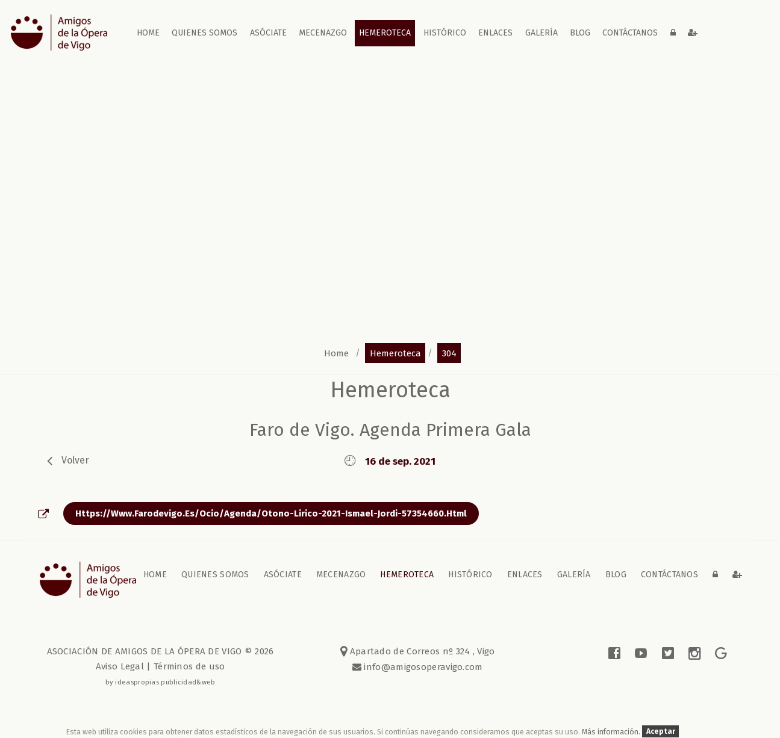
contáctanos (630, 33)
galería (541, 33)
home (148, 33)
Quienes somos (204, 33)
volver (75, 460)
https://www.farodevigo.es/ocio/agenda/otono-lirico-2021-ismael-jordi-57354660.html (271, 513)
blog (580, 33)
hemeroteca (395, 352)
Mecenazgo (323, 33)
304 (449, 352)
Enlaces (495, 33)
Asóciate (268, 33)
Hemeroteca (385, 33)
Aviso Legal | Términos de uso (160, 666)
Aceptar (660, 731)
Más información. (612, 731)
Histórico (444, 33)
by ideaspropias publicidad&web (160, 682)
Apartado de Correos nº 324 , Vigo (417, 651)
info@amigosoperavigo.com (422, 667)
